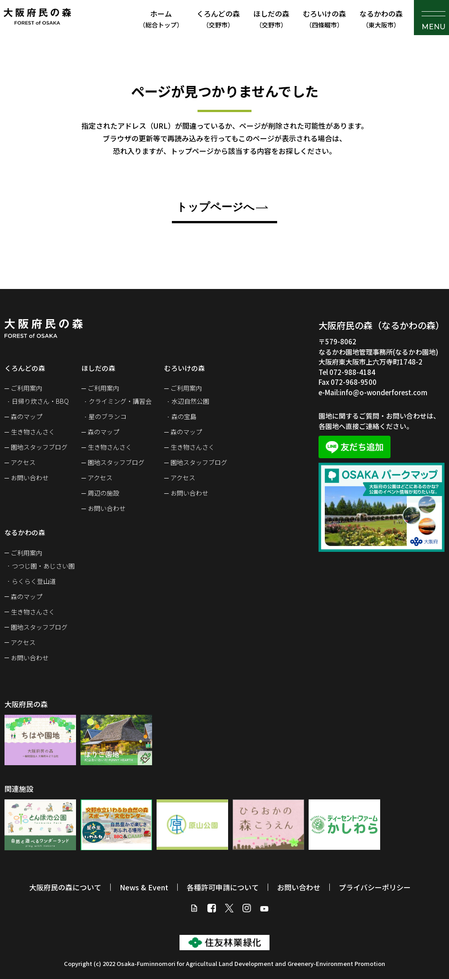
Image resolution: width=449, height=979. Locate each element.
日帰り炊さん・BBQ (40, 401)
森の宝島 (184, 416)
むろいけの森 (324, 18)
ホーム (161, 18)
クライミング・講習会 (120, 401)
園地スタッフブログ (39, 446)
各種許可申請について (223, 887)
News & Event (144, 887)
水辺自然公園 (190, 401)
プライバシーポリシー (375, 887)
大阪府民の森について (65, 887)
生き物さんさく (33, 431)
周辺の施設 (103, 492)
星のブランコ (107, 416)
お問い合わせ (30, 477)
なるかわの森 (381, 18)
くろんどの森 (218, 18)
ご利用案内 (26, 388)
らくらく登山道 (34, 581)
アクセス (23, 462)
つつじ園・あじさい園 (43, 565)
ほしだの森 (271, 18)
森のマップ (26, 416)
